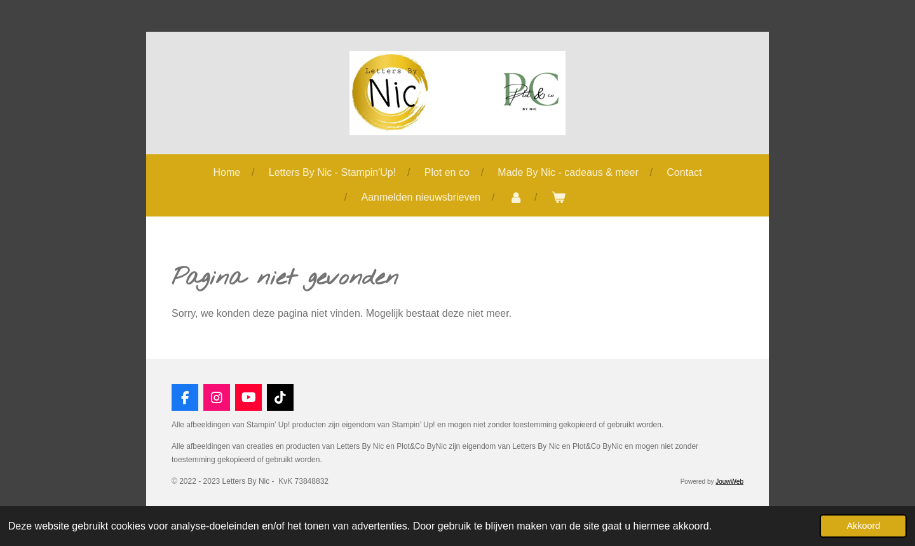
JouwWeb (729, 481)
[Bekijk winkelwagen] (558, 197)
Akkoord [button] (863, 526)
